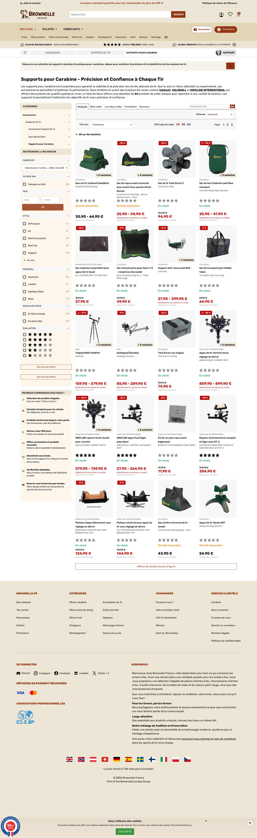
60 (188, 124)
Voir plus (31, 253)
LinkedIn (85, 673)
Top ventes (23, 610)
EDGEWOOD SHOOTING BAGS (88, 264)
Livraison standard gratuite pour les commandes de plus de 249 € (120, 3)
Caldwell (165, 90)
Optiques (166, 37)
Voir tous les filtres (46, 359)
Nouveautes (23, 617)
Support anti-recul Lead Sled (176, 268)
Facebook (65, 673)
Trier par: (84, 124)
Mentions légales (218, 633)
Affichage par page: (164, 124)
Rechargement (121, 37)
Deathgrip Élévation (129, 352)
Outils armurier (111, 610)
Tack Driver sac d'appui (172, 352)
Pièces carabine (41, 37)
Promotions (229, 29)
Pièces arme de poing (66, 37)
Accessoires (140, 37)
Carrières (213, 602)
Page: (217, 124)
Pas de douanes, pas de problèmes (44, 415)
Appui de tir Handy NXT (214, 522)
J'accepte (125, 830)
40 (183, 124)
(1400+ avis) (138, 44)
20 (178, 124)
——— (192, 36)
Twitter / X (106, 673)
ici (190, 823)
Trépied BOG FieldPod (89, 352)
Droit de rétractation (165, 633)
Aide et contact (31, 3)
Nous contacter (217, 610)
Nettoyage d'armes (113, 625)
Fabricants (80, 29)
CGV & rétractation (164, 617)
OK (65, 199)
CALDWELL (179, 90)
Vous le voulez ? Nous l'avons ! (41, 394)
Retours (158, 625)
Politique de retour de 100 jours (217, 3)
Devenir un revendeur (221, 625)
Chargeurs (72, 625)
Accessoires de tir (113, 602)
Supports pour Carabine (84, 220)
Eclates (20, 625)
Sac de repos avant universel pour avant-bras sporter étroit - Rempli (135, 187)
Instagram (44, 673)
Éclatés (53, 29)
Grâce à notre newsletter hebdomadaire (46, 440)
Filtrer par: (201, 114)
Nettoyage (181, 37)
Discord (23, 673)
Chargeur (103, 37)
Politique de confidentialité (224, 640)
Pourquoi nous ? (163, 602)
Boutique (28, 29)
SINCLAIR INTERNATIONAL (207, 90)
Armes (25, 37)
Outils (154, 37)
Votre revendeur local (166, 610)
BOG (77, 349)
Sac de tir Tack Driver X (172, 183)
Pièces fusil (87, 37)
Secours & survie (112, 633)
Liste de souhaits (231, 15)
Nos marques (24, 602)
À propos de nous (218, 617)
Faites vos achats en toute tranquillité (45, 426)
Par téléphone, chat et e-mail (41, 404)
